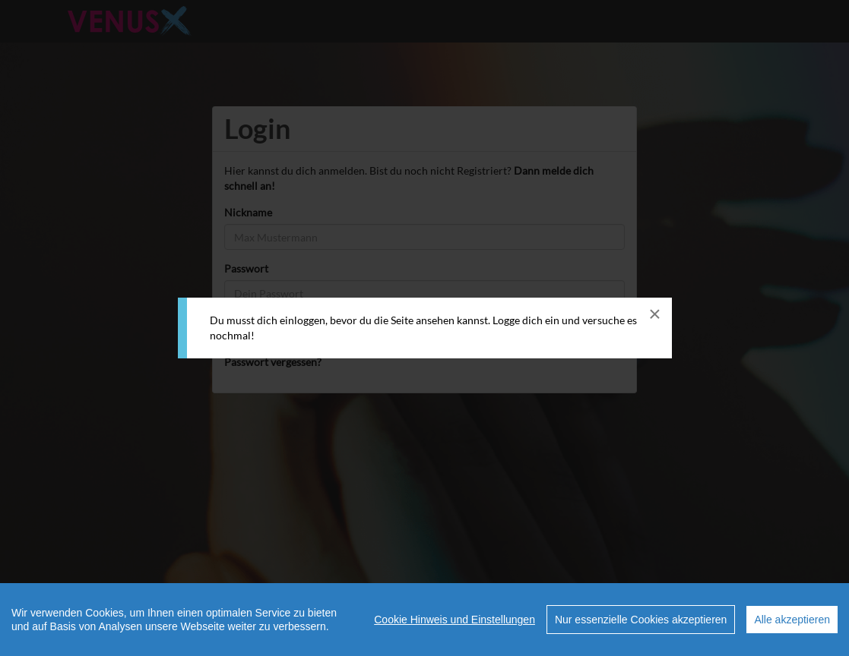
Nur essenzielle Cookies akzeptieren (641, 619)
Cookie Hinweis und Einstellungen (454, 619)
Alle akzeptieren (792, 619)
